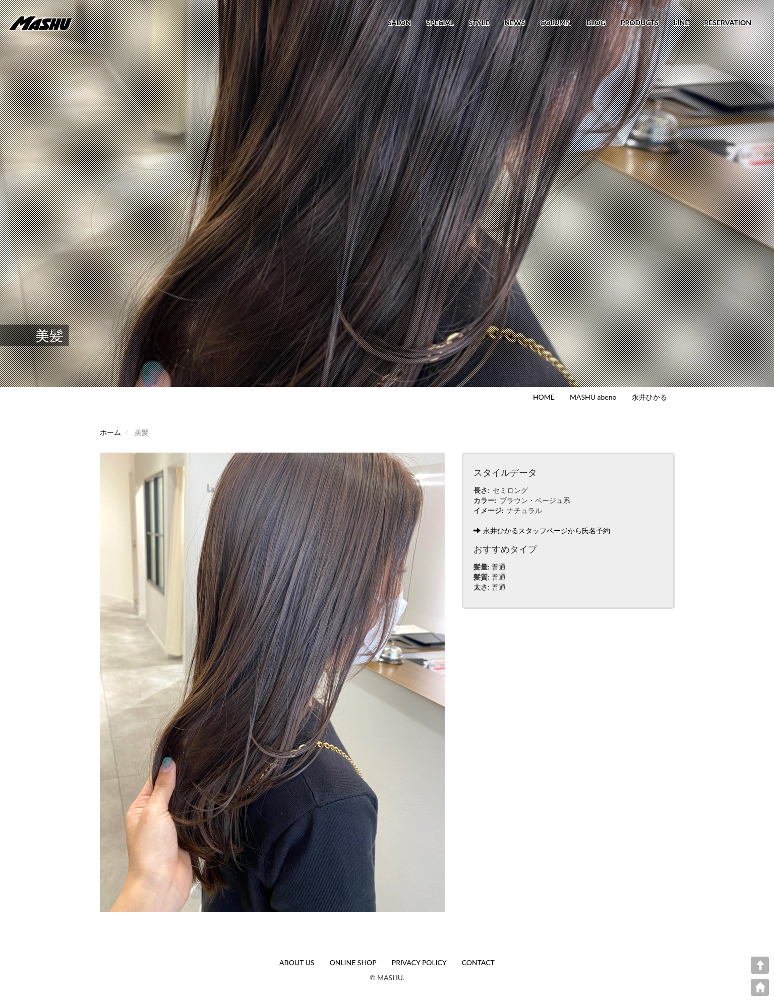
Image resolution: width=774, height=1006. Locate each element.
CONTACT (478, 962)
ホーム (110, 432)
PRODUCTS (640, 22)
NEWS (514, 22)
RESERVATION (727, 22)
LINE (681, 22)
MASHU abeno (593, 397)
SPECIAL (440, 22)
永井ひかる (649, 397)
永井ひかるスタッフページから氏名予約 (541, 530)
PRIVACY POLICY (419, 962)
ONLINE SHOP (352, 962)
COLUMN (555, 22)
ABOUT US (296, 962)
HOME (544, 397)
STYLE (479, 22)
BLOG (596, 22)
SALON (399, 22)
